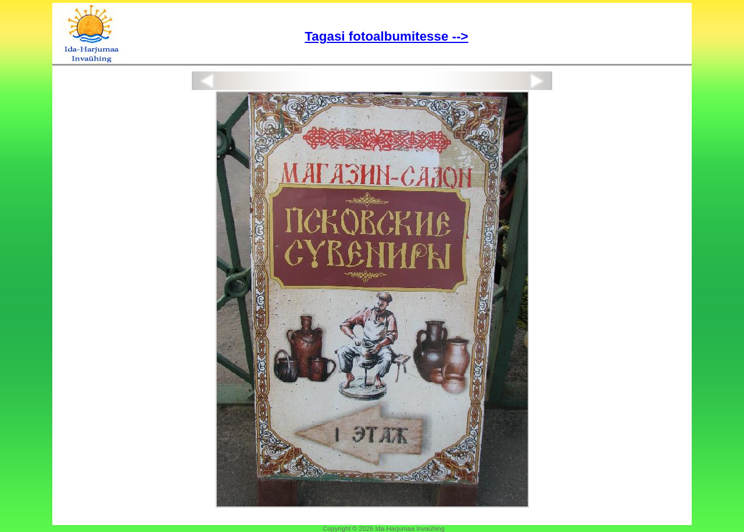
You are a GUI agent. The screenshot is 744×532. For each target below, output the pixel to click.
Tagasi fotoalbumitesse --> (386, 36)
